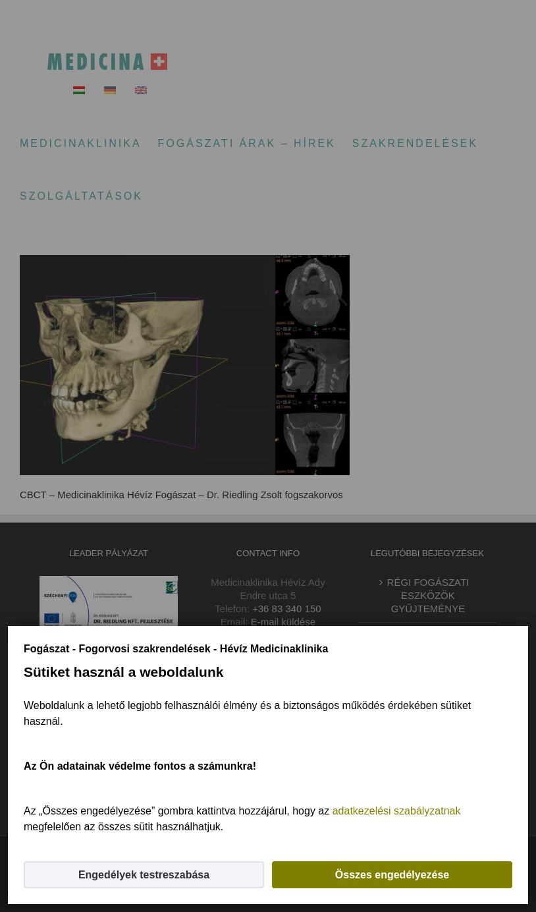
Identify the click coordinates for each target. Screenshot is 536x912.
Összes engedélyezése (392, 874)
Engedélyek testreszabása (143, 874)
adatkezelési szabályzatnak (397, 810)
